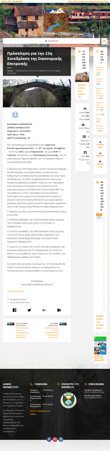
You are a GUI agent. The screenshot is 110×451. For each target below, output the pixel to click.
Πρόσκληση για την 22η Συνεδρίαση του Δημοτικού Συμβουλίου (23, 332)
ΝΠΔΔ (98, 119)
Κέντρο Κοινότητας (100, 128)
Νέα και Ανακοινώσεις (99, 69)
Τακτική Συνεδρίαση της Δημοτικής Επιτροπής (104, 262)
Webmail (100, 155)
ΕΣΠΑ (98, 114)
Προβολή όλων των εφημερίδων (99, 359)
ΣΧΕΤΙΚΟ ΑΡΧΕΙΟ (15, 291)
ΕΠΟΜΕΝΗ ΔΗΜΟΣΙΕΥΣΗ (53, 324)
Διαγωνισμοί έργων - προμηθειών (100, 93)
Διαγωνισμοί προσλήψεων (100, 106)
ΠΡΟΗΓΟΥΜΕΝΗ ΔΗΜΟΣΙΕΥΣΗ (22, 324)
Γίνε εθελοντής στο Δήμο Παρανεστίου (88, 1)
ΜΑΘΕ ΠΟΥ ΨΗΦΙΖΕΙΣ (12, 1)
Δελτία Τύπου (99, 80)
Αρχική (10, 70)
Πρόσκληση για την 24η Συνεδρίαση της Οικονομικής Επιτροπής (51, 332)
